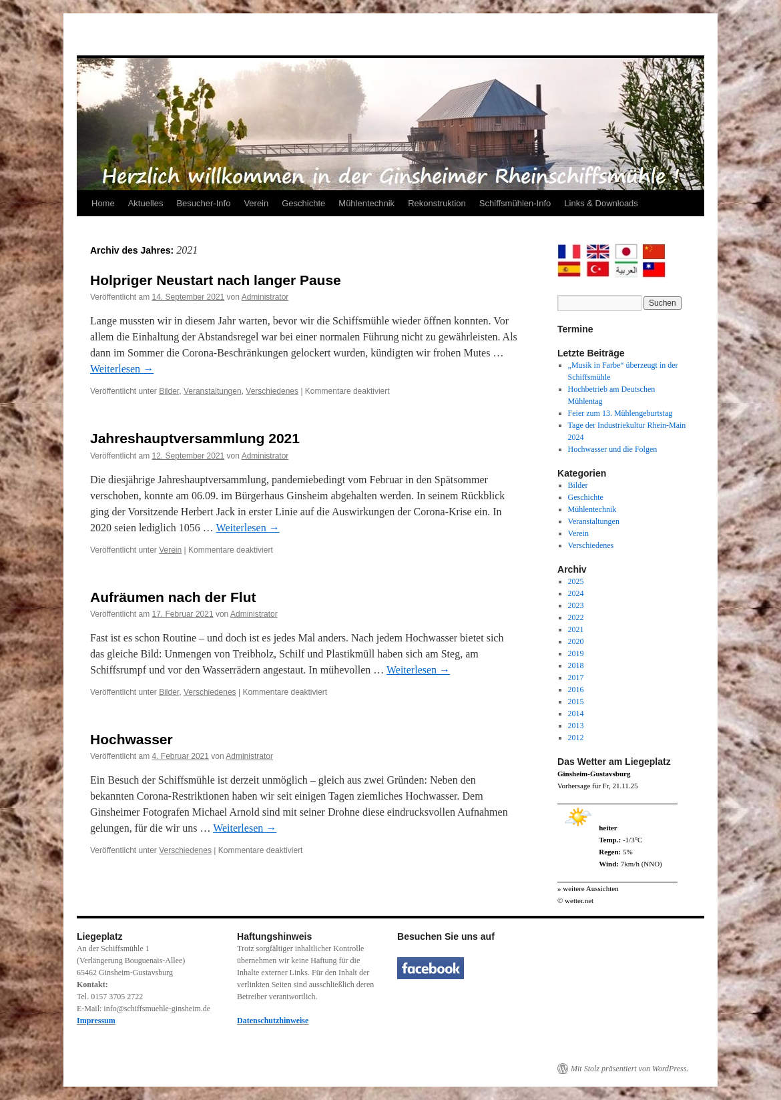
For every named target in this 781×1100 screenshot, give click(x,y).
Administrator (265, 297)
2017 (576, 677)
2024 (576, 593)
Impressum (96, 1020)
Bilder (169, 391)
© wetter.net (575, 900)
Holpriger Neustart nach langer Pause (215, 280)
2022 (576, 617)
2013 (576, 725)
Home (103, 203)
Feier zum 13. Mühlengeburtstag (620, 413)
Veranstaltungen (213, 391)
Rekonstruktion (437, 203)
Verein (256, 203)
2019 (576, 653)
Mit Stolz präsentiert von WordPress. (629, 1068)
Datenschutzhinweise (272, 1020)
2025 (576, 581)
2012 (576, 737)
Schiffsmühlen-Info (515, 203)
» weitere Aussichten (588, 888)
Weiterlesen (122, 368)
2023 (576, 605)
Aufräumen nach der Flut (173, 597)
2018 (576, 665)
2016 (576, 689)
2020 (576, 641)
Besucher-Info (203, 203)
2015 (576, 701)
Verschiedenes (272, 391)
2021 (576, 629)
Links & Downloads (601, 203)
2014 (576, 713)
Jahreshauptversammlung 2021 (195, 438)
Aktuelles (146, 203)
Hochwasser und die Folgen (613, 449)
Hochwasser (131, 739)
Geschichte (303, 203)
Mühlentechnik (366, 203)
